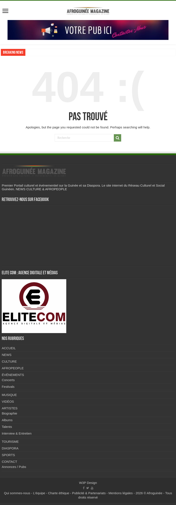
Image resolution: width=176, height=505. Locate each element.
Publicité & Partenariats (89, 493)
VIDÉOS (8, 401)
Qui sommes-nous (17, 493)
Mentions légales (120, 493)
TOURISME (10, 441)
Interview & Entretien (16, 433)
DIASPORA (10, 448)
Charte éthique (58, 493)
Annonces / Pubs (14, 467)
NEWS (6, 355)
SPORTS (8, 455)
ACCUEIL (9, 348)
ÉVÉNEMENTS (13, 375)
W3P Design (88, 483)
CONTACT (9, 461)
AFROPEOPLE (13, 368)
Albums (7, 420)
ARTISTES (9, 408)
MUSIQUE (9, 395)
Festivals (8, 386)
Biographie (9, 413)
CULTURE (9, 361)
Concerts (8, 380)
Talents (7, 427)
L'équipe (39, 493)
